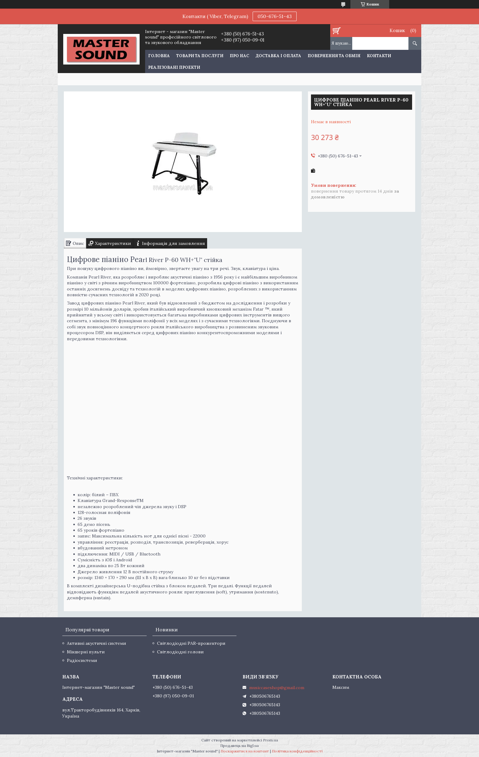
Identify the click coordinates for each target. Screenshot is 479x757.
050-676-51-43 (275, 16)
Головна (159, 55)
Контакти (379, 55)
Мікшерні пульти (86, 652)
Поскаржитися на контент (245, 751)
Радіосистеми (82, 660)
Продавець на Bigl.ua (239, 745)
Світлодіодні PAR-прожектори (191, 643)
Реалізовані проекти (174, 67)
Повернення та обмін (334, 55)
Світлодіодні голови (180, 652)
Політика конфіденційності (297, 751)
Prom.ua (270, 740)
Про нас (239, 55)
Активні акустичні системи (96, 643)
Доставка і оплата (278, 55)
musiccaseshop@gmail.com (276, 687)
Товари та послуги (199, 55)
